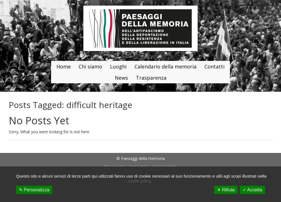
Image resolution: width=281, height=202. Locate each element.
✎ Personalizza (34, 189)
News (121, 77)
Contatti (214, 66)
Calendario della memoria (165, 66)
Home (63, 66)
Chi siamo (90, 66)
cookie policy (139, 181)
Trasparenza (151, 77)
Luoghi (118, 66)
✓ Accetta (252, 189)
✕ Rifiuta (226, 189)
